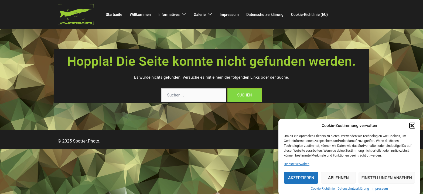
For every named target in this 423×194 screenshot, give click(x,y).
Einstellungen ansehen (386, 180)
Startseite (114, 14)
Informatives (169, 14)
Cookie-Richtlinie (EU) (309, 14)
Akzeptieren (301, 180)
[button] (412, 128)
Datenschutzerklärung (353, 191)
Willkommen (140, 14)
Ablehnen (338, 180)
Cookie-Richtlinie (323, 191)
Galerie (200, 14)
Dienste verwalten (296, 167)
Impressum (380, 191)
